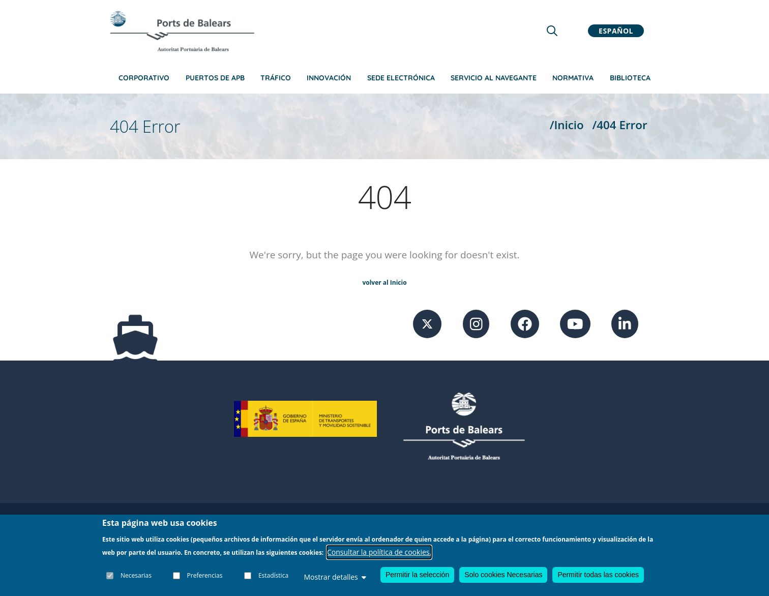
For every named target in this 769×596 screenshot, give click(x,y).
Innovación (329, 77)
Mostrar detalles (335, 577)
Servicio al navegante (494, 77)
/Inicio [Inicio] (567, 125)
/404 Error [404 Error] (620, 125)
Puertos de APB (215, 77)
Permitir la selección (417, 575)
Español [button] (616, 31)
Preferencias (205, 575)
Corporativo (144, 77)
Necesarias (136, 575)
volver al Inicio (384, 282)
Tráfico (275, 77)
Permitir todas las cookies (598, 575)
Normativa (573, 77)
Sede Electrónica (401, 77)
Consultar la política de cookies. (379, 552)
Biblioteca (630, 77)
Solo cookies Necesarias (503, 575)
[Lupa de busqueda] (552, 31)
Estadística (273, 575)
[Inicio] (182, 31)
